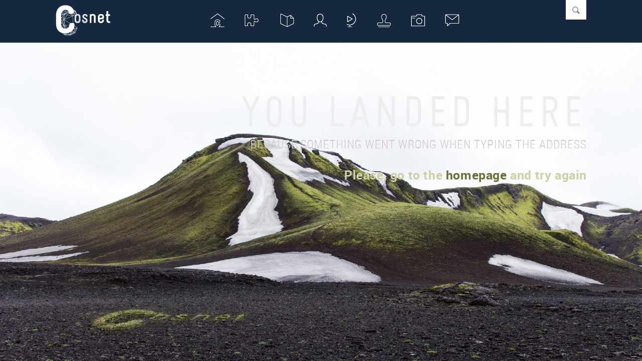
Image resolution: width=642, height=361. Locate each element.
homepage (476, 174)
